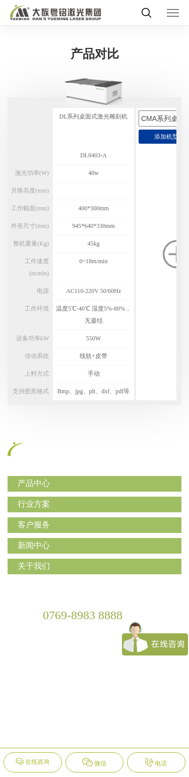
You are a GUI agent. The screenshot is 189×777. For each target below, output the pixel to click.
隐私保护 (95, 731)
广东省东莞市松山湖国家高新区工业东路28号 (103, 649)
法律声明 (133, 731)
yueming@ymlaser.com (76, 668)
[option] (93, 238)
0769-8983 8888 (82, 615)
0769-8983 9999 (66, 631)
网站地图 (56, 731)
